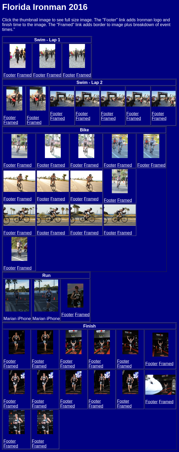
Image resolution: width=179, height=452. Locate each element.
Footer (9, 75)
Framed (24, 75)
